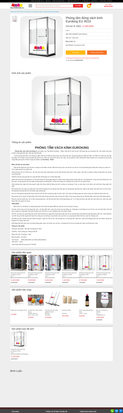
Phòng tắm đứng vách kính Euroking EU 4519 (18, 350)
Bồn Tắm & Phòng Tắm (24, 11)
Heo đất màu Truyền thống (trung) (35, 311)
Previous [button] (8, 269)
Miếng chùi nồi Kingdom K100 (19, 310)
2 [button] (63, 286)
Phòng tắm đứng (37, 11)
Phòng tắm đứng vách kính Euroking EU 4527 (86, 273)
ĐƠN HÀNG (95, 1)
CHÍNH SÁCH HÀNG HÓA (74, 1)
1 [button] (60, 286)
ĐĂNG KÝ (109, 1)
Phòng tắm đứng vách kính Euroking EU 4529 (52, 273)
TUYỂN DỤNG (86, 1)
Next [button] (114, 269)
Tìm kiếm (78, 5)
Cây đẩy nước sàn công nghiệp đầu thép (51, 311)
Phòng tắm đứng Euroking (51, 11)
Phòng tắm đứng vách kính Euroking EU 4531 (18, 273)
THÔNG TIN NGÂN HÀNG (59, 1)
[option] (18, 269)
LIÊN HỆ (48, 1)
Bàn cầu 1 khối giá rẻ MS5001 (101, 311)
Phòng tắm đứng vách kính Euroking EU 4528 (69, 273)
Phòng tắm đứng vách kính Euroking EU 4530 (35, 273)
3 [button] (64, 325)
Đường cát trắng (66, 310)
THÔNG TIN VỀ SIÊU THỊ (37, 1)
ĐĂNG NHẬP (103, 1)
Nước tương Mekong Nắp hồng (86, 311)
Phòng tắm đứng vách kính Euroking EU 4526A (103, 273)
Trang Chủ (13, 11)
